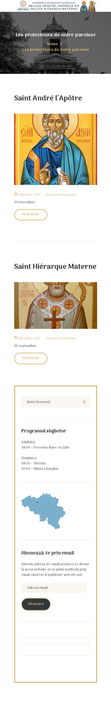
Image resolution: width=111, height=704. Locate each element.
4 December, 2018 (29, 338)
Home (52, 44)
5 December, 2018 (29, 194)
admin (54, 194)
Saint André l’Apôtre (48, 98)
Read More (30, 214)
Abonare (36, 604)
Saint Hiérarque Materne (55, 267)
